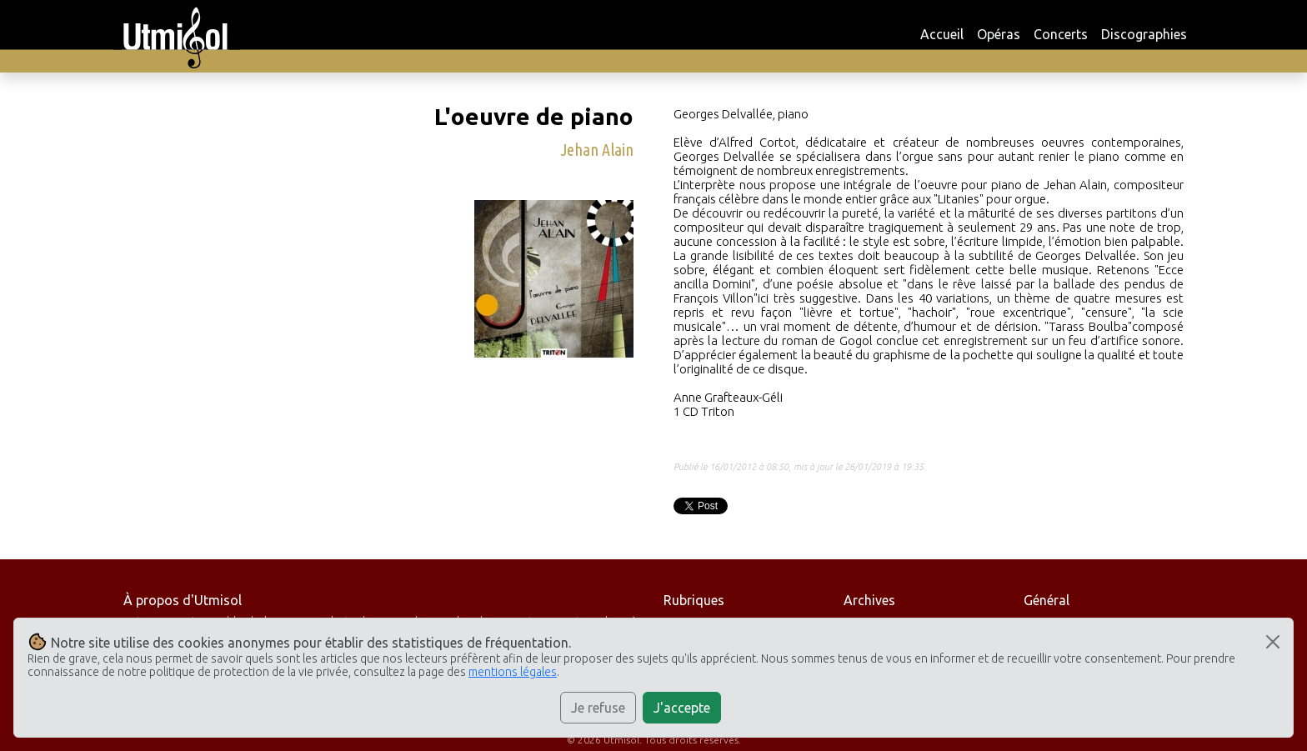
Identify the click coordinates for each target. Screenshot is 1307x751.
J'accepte (682, 707)
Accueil (942, 34)
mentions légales (512, 671)
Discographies (1144, 34)
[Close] (1273, 641)
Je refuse (598, 707)
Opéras (998, 34)
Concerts (1061, 34)
